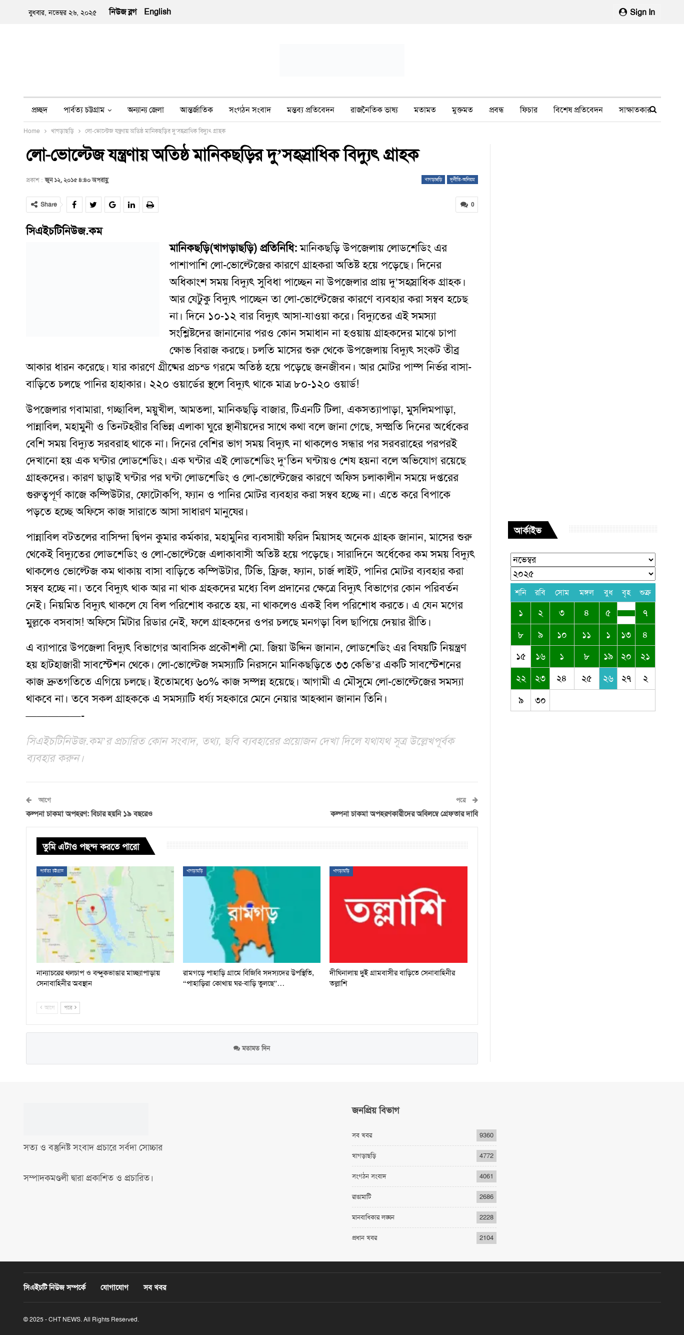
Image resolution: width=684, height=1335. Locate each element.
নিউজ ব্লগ (122, 12)
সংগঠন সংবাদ (250, 110)
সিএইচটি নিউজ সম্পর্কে (55, 1287)
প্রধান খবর (364, 1237)
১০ (562, 635)
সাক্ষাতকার (635, 110)
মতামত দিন (252, 1047)
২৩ (540, 678)
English (157, 12)
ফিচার (529, 110)
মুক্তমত (462, 110)
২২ (521, 678)
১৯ (608, 656)
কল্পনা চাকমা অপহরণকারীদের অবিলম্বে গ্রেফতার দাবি (404, 814)
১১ (586, 635)
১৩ (626, 635)
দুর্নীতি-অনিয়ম (462, 179)
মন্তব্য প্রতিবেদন (310, 110)
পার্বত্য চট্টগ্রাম (84, 110)
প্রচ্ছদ (40, 110)
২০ (626, 656)
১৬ (541, 656)
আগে (47, 1007)
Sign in (637, 12)
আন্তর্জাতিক (196, 110)
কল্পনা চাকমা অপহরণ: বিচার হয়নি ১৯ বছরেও (89, 814)
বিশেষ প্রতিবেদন (578, 110)
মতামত (425, 110)
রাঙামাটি (361, 1196)
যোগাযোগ (114, 1287)
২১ (645, 656)
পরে (70, 1007)
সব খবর (362, 1135)
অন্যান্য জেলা (146, 110)
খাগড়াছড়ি (433, 179)
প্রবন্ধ (496, 110)
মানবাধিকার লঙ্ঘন (373, 1217)
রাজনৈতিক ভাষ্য (374, 110)
